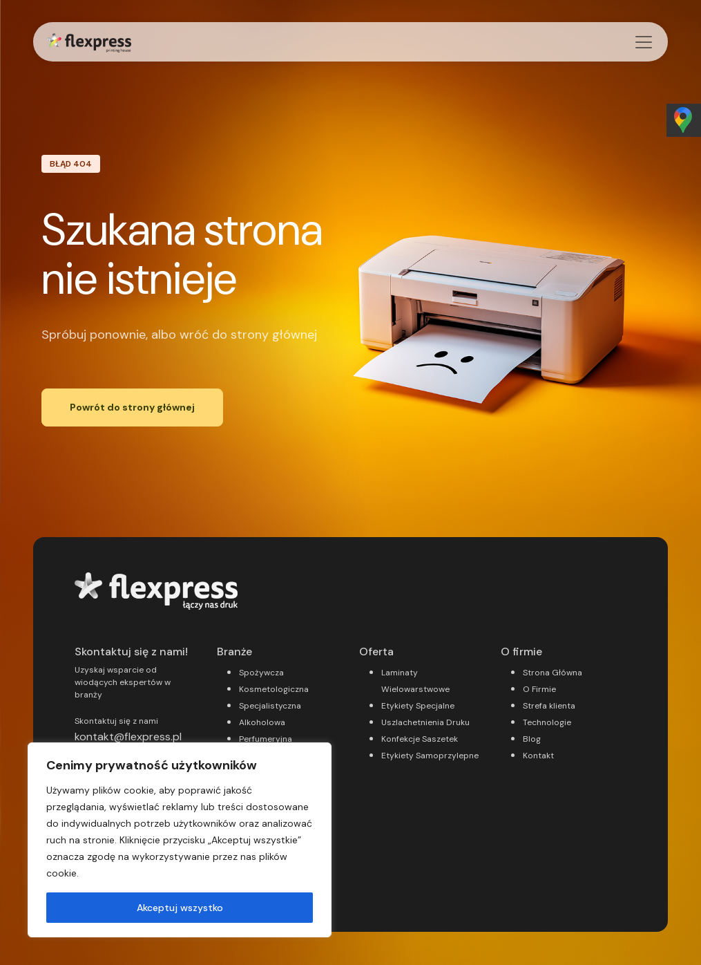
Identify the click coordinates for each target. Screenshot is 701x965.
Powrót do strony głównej (132, 407)
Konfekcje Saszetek (419, 738)
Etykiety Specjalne (417, 705)
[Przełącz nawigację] (643, 42)
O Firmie (539, 689)
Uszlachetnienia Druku (425, 722)
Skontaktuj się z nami (116, 721)
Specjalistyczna (270, 705)
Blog (532, 738)
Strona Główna (552, 672)
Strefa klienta (549, 705)
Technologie (547, 722)
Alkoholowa (262, 722)
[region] (180, 839)
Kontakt (538, 755)
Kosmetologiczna (274, 689)
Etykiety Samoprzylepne (430, 755)
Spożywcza (261, 672)
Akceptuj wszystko (180, 907)
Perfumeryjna (265, 738)
